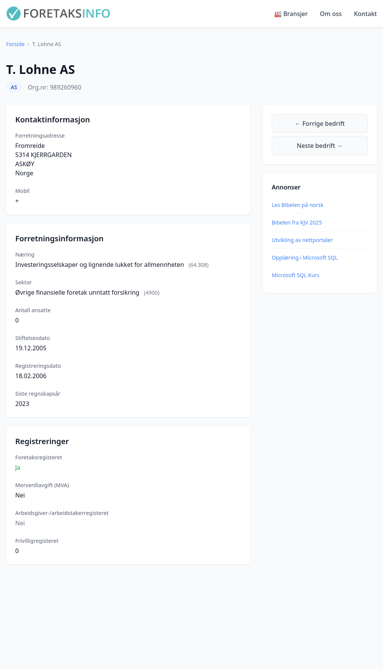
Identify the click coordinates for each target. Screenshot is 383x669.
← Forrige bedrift (320, 123)
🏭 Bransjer (291, 14)
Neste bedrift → (320, 145)
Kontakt (365, 14)
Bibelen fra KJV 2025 (297, 222)
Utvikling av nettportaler (302, 240)
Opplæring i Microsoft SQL (305, 257)
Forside (15, 44)
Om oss (331, 14)
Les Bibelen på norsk (298, 205)
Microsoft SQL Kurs (295, 275)
